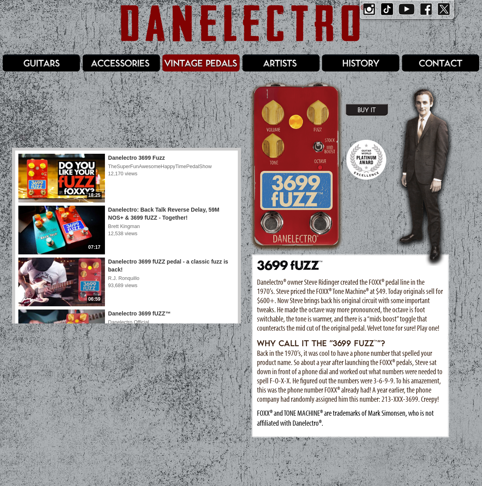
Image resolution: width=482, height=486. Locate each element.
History (360, 62)
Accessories (121, 62)
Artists (281, 62)
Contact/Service (440, 62)
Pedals (201, 62)
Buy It (367, 110)
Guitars (41, 62)
